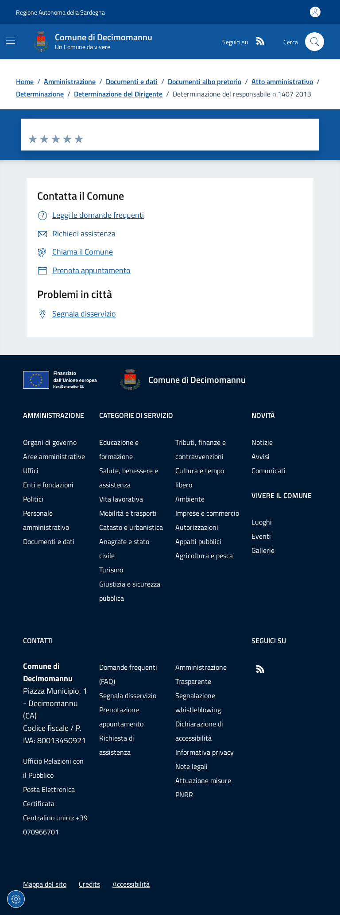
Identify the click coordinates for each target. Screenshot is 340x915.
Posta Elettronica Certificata (49, 796)
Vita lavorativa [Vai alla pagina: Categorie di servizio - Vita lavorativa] (121, 499)
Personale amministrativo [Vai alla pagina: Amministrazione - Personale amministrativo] (46, 520)
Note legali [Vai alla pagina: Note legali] (191, 766)
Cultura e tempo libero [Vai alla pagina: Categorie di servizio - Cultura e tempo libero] (199, 477)
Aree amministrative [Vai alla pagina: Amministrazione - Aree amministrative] (54, 456)
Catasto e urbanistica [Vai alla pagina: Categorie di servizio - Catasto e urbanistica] (131, 527)
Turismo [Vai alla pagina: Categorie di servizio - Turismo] (111, 569)
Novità (263, 415)
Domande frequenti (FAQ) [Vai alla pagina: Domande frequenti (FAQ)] (128, 674)
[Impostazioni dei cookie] (16, 899)
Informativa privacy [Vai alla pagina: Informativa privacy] (204, 752)
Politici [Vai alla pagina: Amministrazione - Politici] (33, 499)
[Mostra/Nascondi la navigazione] (10, 40)
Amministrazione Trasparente (201, 674)
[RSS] (257, 41)
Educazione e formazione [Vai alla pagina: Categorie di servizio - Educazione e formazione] (119, 449)
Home (25, 81)
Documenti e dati (132, 81)
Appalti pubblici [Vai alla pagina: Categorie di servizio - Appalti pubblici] (198, 541)
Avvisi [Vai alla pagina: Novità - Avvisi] (260, 456)
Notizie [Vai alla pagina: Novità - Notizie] (262, 442)
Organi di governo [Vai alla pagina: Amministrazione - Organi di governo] (50, 442)
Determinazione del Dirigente (118, 94)
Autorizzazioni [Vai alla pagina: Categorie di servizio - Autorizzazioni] (196, 527)
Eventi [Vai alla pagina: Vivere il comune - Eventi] (261, 536)
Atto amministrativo (282, 81)
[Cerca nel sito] (314, 41)
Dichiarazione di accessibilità (199, 730)
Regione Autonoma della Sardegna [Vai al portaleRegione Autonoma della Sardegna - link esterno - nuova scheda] (60, 12)
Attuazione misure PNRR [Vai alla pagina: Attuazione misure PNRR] (203, 787)
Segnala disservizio (127, 695)
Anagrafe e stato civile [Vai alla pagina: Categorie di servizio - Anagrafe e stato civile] (124, 548)
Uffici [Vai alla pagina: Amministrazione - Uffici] (31, 470)
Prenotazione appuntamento (121, 716)
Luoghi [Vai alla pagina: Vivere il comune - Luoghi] (261, 522)
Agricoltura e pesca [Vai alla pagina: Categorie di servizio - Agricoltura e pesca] (204, 555)
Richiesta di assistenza (116, 745)
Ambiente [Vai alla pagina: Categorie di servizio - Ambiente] (190, 499)
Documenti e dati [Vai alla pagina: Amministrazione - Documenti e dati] (48, 541)
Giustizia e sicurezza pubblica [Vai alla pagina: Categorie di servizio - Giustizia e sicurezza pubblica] (129, 591)
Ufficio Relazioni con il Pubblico (53, 768)
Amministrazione (70, 81)
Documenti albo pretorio (204, 81)
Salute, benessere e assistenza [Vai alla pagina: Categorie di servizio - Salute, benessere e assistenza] (128, 477)
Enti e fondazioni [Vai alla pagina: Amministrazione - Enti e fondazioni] (48, 484)
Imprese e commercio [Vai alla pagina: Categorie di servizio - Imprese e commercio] (207, 513)
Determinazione (40, 94)
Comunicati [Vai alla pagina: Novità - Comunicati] (268, 470)
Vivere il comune (281, 495)
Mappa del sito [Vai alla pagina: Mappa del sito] (44, 884)
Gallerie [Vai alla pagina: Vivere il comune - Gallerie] (262, 550)
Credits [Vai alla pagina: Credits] (89, 884)
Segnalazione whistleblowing (198, 702)
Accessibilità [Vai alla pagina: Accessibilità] (131, 884)
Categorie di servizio (136, 415)
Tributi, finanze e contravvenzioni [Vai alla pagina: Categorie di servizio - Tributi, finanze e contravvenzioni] (200, 449)
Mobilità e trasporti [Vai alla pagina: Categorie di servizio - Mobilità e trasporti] (128, 513)
